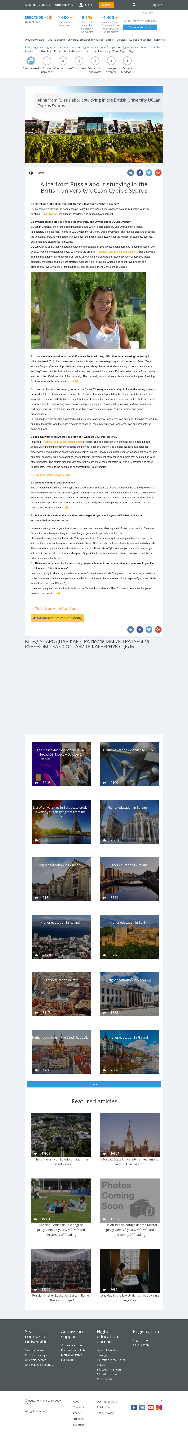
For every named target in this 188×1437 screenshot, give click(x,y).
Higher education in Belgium (128, 807)
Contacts (44, 5)
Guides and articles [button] (140, 39)
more (94, 1084)
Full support (68, 1359)
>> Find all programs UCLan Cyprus (51, 474)
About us (30, 5)
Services (122, 39)
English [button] (157, 5)
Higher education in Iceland (60, 922)
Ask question (141, 1345)
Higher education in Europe (98, 47)
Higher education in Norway (128, 980)
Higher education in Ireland (128, 865)
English (110, 39)
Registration (146, 1331)
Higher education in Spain (128, 922)
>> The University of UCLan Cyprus (55, 608)
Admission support (72, 1333)
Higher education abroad (60, 47)
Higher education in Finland (128, 1037)
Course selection (71, 1345)
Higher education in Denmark (60, 865)
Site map (78, 1424)
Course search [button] (56, 39)
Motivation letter (71, 1355)
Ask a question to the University (57, 618)
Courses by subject (37, 1355)
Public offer (104, 1407)
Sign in (89, 5)
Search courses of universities (37, 1336)
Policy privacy (105, 1413)
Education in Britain (109, 1369)
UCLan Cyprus (49, 214)
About (76, 1401)
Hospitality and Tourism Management (117, 251)
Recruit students (63, 5)
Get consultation (140, 27)
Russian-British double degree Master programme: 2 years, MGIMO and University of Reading (130, 1230)
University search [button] (35, 39)
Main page (31, 47)
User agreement (107, 1401)
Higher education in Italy (60, 980)
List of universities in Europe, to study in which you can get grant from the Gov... (60, 811)
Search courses (34, 1350)
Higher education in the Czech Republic (60, 1037)
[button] (156, 13)
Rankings (159, 39)
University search (35, 1360)
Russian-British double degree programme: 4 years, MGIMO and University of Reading (61, 1230)
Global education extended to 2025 (128, 750)
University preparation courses (85, 39)
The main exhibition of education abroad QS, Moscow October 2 (60, 752)
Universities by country (39, 1364)
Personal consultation (74, 1350)
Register (106, 5)
